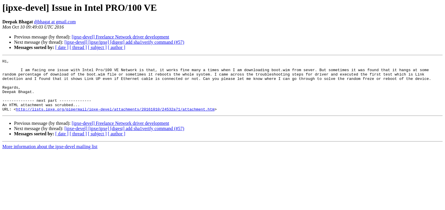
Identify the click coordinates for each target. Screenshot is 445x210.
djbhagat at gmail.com (55, 21)
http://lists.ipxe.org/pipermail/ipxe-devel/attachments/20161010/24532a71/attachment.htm (115, 119)
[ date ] (61, 47)
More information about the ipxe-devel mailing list (49, 157)
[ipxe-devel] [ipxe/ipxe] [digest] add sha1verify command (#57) (124, 42)
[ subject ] (97, 47)
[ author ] (116, 47)
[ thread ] (78, 47)
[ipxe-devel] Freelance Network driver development (120, 36)
